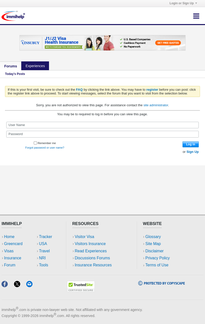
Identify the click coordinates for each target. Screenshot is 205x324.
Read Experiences (91, 251)
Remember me (45, 143)
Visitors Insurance (90, 244)
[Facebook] (8, 285)
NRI (42, 258)
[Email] (31, 285)
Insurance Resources (93, 265)
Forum (9, 265)
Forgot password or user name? (44, 147)
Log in (190, 144)
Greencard (13, 244)
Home (9, 237)
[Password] (102, 134)
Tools (43, 265)
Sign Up (192, 152)
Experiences (35, 66)
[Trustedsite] (81, 290)
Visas (9, 251)
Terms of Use (157, 265)
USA (43, 244)
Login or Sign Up (183, 3)
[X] (20, 285)
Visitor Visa (84, 237)
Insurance (12, 258)
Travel (44, 251)
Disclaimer (155, 251)
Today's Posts (15, 74)
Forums (10, 66)
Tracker (45, 237)
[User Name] (102, 125)
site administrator (156, 105)
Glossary (153, 237)
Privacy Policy (158, 258)
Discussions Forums (92, 258)
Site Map (153, 244)
